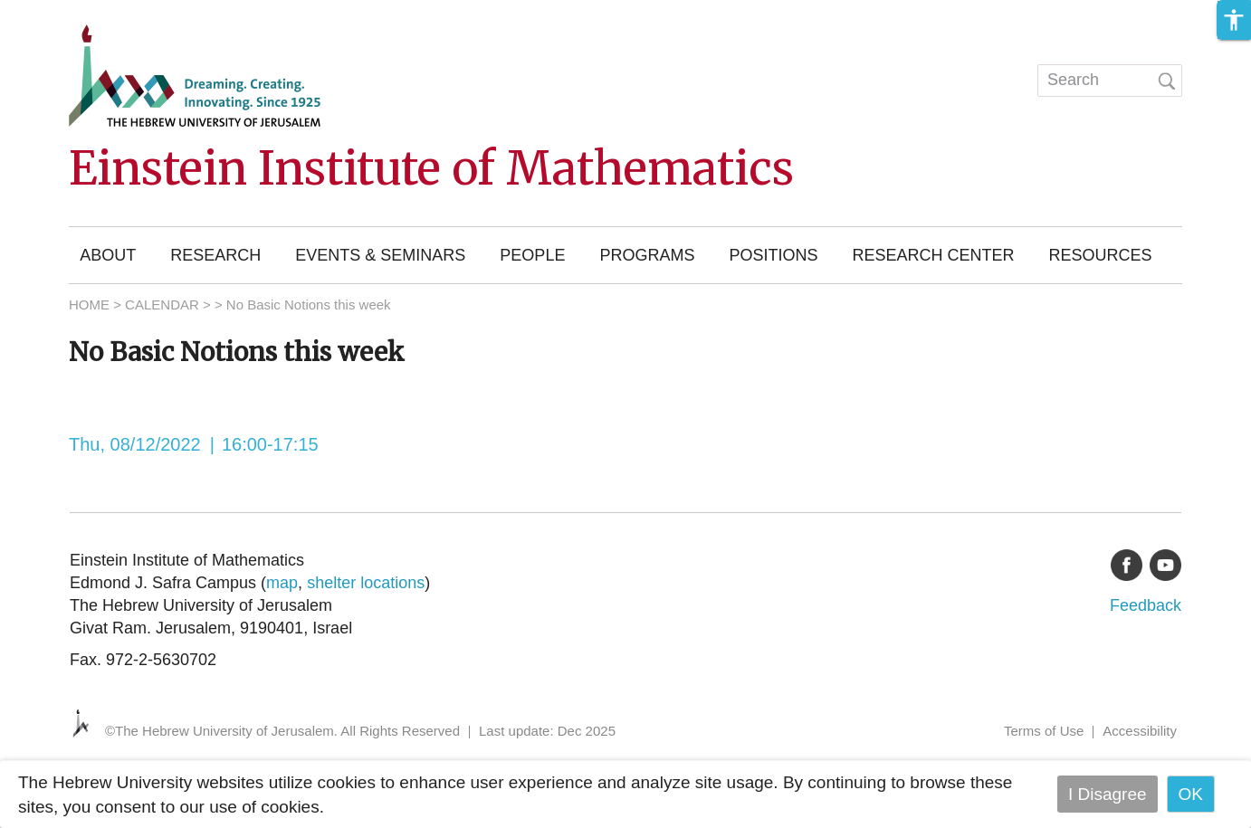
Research (215, 255)
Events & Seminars (380, 255)
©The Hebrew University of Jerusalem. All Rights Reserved (282, 730)
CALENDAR (162, 304)
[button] (1234, 20)
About (108, 255)
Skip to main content (78, 12)
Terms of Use (1044, 730)
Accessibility (1140, 730)
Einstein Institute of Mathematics (431, 168)
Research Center (933, 255)
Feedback (1145, 605)
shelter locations (366, 583)
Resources (1099, 255)
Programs (646, 255)
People (532, 255)
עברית (987, 76)
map (282, 583)
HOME (89, 304)
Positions (773, 255)
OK (1191, 794)
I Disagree (1107, 794)
